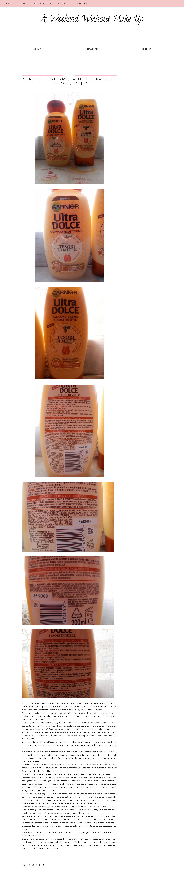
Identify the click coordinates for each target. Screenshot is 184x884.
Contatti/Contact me (42, 3)
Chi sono (21, 3)
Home (8, 3)
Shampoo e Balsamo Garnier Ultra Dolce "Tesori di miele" (69, 81)
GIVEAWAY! (63, 3)
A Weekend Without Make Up (92, 19)
